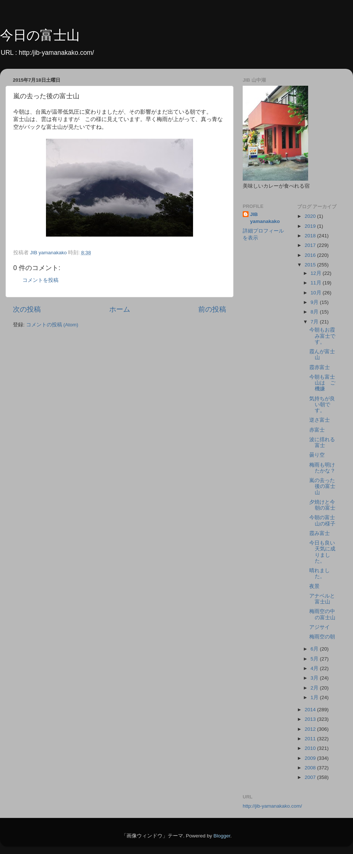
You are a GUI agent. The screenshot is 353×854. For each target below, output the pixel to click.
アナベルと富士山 (322, 599)
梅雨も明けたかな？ (322, 468)
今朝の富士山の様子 (322, 520)
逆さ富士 (319, 420)
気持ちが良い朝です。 (322, 404)
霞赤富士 (319, 367)
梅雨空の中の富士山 (322, 614)
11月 (317, 283)
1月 (315, 697)
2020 (310, 216)
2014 (310, 709)
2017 (310, 245)
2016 (310, 255)
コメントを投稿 (40, 280)
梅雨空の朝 (322, 636)
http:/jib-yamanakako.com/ (56, 52)
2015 (310, 264)
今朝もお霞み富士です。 (322, 335)
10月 (317, 292)
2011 (310, 738)
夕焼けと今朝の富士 (322, 505)
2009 (310, 758)
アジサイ (319, 627)
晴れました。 (319, 573)
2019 (310, 226)
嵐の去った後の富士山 (322, 486)
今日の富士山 (40, 35)
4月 (315, 668)
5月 (315, 659)
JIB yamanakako (265, 218)
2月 (315, 688)
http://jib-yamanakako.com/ (272, 806)
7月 (315, 322)
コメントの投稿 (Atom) (52, 324)
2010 (310, 748)
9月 (315, 302)
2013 (310, 719)
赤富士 (317, 430)
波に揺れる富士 (322, 442)
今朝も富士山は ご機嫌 (322, 382)
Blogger (221, 836)
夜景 (314, 586)
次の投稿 (27, 309)
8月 (315, 312)
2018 (310, 235)
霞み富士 (319, 533)
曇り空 (317, 455)
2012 (310, 729)
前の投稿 (212, 309)
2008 (310, 767)
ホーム (119, 309)
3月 (315, 678)
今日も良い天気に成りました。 (322, 552)
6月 (315, 649)
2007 (310, 777)
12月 (317, 273)
